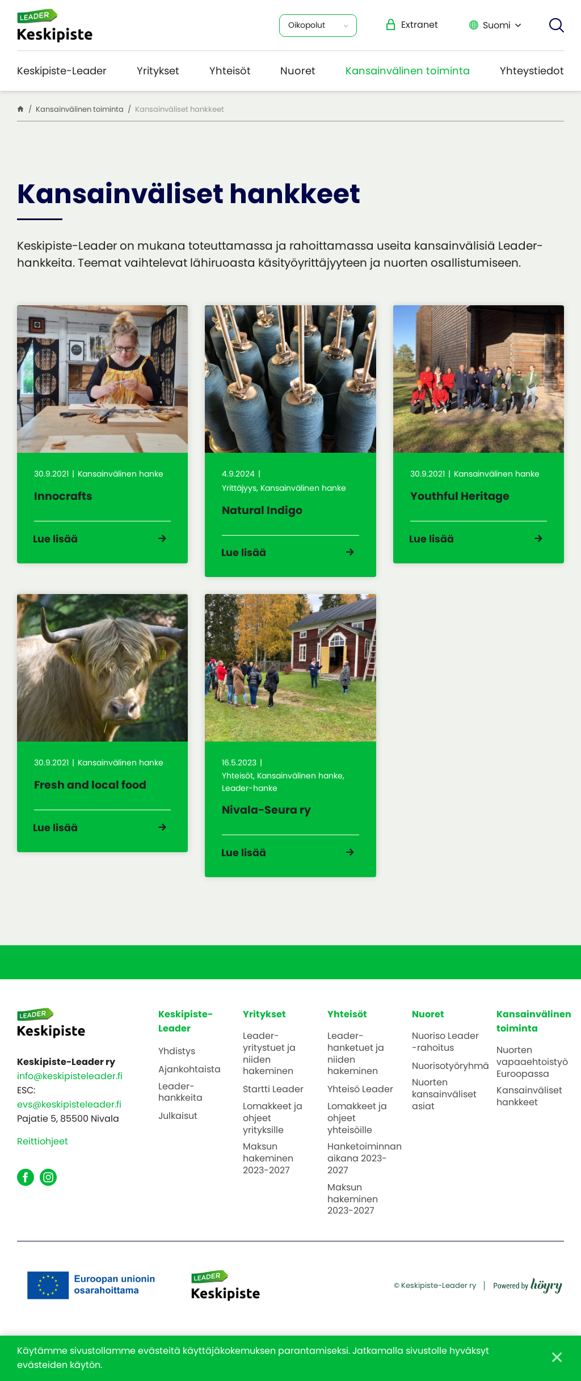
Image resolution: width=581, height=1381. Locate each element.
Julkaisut (177, 1134)
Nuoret (297, 71)
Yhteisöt (230, 71)
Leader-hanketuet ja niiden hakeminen (355, 1070)
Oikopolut (306, 25)
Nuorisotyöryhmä (450, 1083)
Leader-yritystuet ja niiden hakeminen (269, 1070)
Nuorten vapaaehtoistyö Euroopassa (532, 1079)
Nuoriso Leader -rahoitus (445, 1059)
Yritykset (158, 71)
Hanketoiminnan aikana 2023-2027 (364, 1176)
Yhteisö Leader (360, 1107)
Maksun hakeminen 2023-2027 (268, 1176)
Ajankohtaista (189, 1087)
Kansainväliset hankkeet (529, 1114)
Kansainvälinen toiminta (408, 71)
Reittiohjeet (42, 1158)
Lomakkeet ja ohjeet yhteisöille (357, 1135)
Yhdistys (176, 1069)
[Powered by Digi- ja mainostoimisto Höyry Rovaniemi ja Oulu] (527, 1299)
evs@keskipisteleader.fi (69, 1122)
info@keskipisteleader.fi (70, 1093)
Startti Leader (273, 1107)
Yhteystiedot (532, 71)
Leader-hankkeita (180, 1110)
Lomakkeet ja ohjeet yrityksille (272, 1135)
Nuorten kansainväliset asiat (444, 1112)
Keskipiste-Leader (62, 71)
